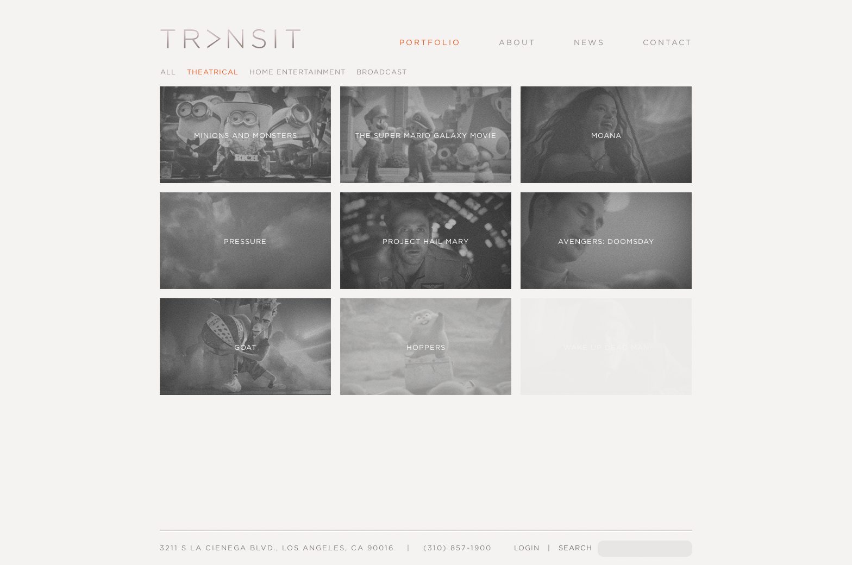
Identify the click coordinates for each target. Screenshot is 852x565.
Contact (667, 42)
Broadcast (381, 72)
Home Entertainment (297, 72)
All (168, 72)
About (517, 42)
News (589, 42)
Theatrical (213, 72)
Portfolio (430, 42)
